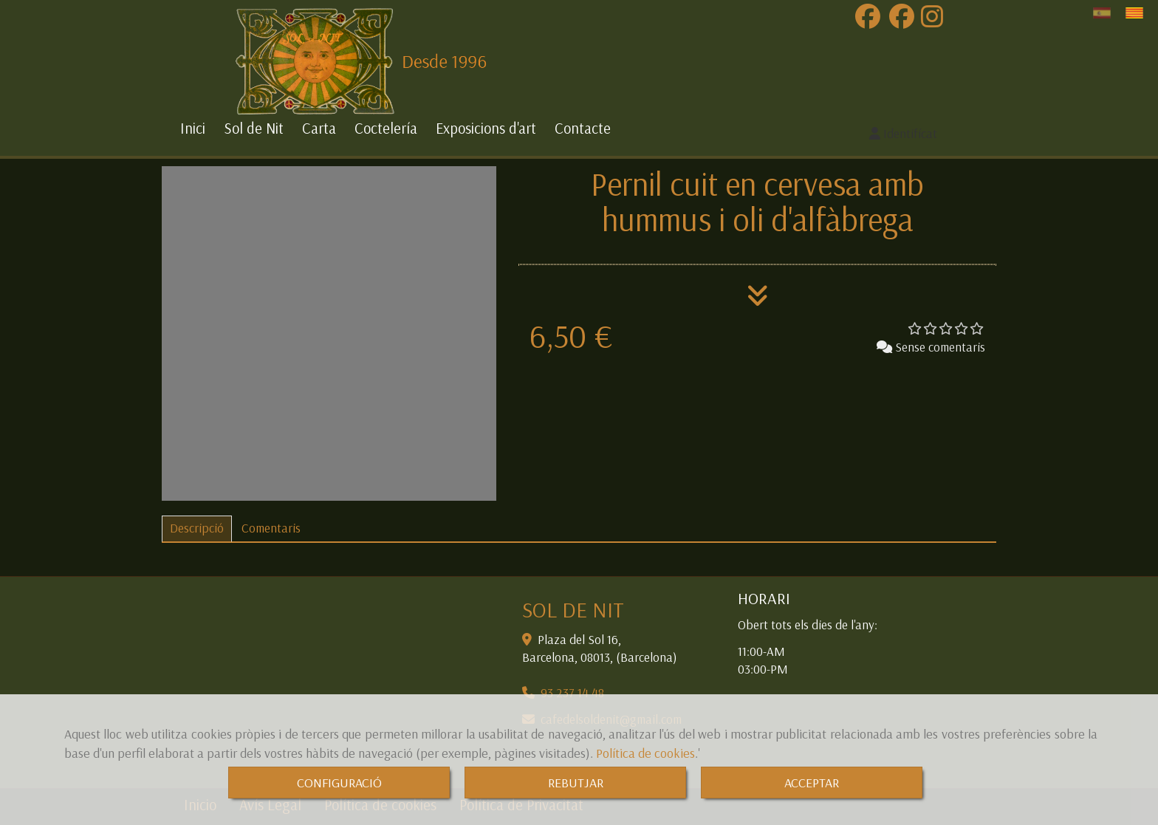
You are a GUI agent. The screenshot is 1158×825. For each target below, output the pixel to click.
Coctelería (385, 128)
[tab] (197, 529)
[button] (903, 134)
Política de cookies (645, 752)
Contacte (583, 128)
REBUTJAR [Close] (575, 782)
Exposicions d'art (486, 128)
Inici (192, 128)
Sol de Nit (254, 128)
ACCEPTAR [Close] (811, 782)
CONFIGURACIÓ (339, 782)
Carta (319, 128)
